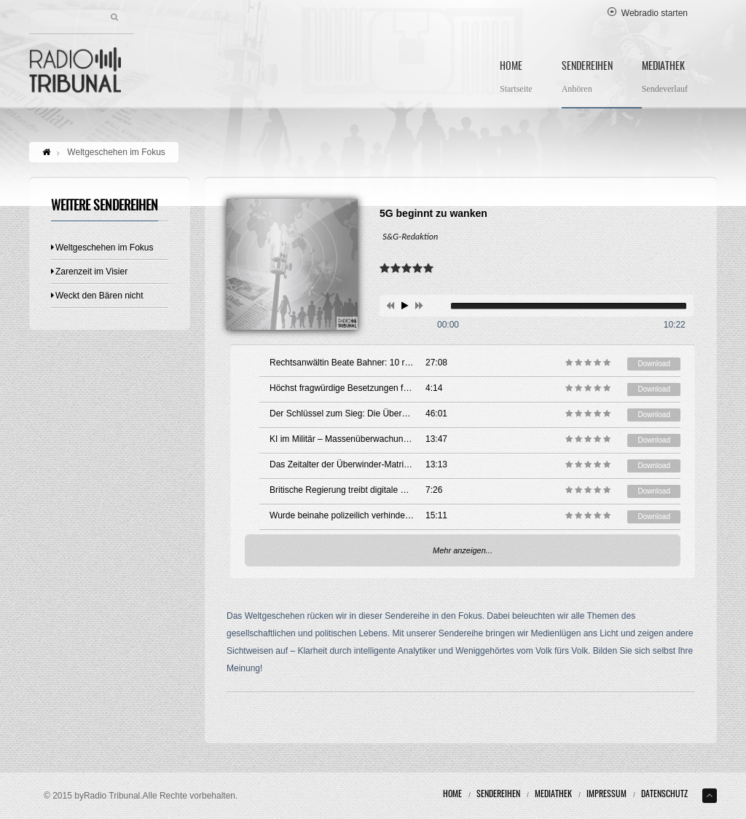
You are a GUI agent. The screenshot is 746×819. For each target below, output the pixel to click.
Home (516, 79)
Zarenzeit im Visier (89, 271)
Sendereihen (587, 79)
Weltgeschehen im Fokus (102, 247)
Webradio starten (648, 13)
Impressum (606, 794)
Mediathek (665, 79)
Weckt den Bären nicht (97, 295)
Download (653, 364)
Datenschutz (664, 794)
